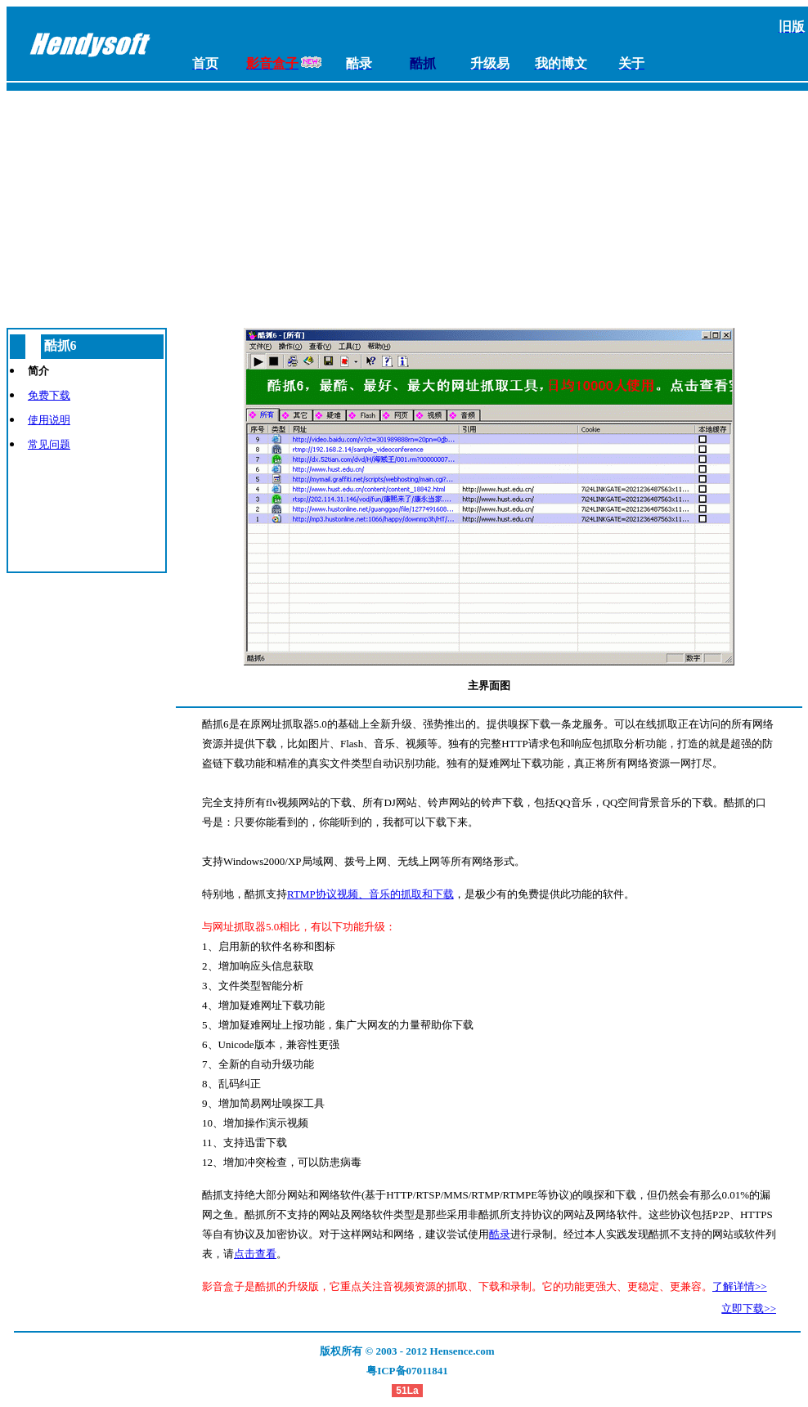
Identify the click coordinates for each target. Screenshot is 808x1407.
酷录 (499, 1234)
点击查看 (255, 1254)
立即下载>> (748, 1308)
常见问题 (49, 444)
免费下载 (49, 395)
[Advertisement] (407, 205)
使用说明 (49, 420)
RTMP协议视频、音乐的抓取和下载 (370, 894)
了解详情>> (739, 1286)
